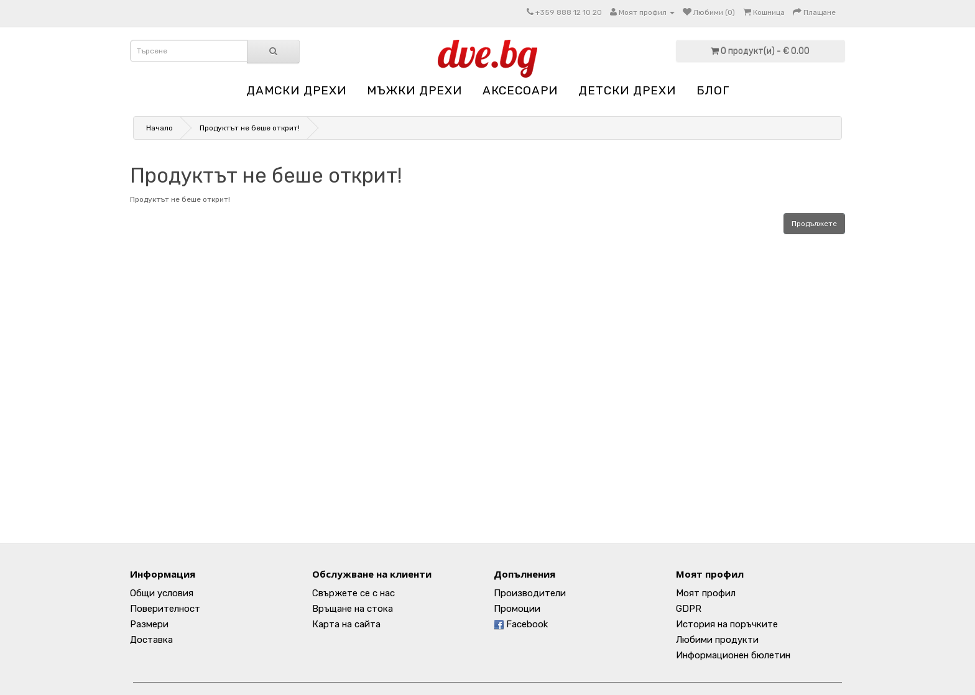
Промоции (517, 608)
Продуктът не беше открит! (250, 128)
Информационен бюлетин (733, 655)
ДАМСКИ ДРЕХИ (296, 90)
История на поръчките (727, 624)
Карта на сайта (346, 624)
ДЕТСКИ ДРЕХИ (627, 90)
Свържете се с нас (353, 593)
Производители (530, 593)
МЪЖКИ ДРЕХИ (414, 90)
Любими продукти (717, 639)
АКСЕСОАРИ (520, 90)
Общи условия (161, 593)
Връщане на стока (352, 608)
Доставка (151, 639)
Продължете (814, 223)
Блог (712, 90)
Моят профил (706, 593)
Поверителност (165, 608)
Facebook (521, 624)
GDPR (688, 608)
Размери (149, 624)
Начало (159, 128)
